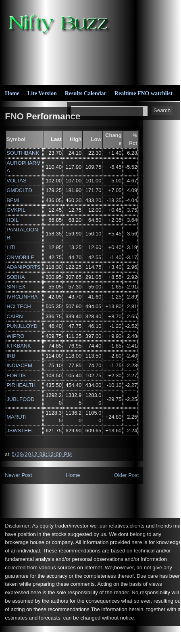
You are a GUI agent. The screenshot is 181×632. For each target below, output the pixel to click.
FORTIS (15, 375)
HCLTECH (18, 306)
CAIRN (14, 316)
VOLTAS (16, 181)
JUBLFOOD (20, 399)
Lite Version (42, 93)
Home (12, 93)
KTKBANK (18, 346)
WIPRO (15, 336)
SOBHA (15, 277)
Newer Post (18, 475)
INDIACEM (19, 365)
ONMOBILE (20, 257)
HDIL (12, 220)
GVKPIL (15, 210)
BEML (13, 200)
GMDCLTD (19, 190)
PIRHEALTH (20, 385)
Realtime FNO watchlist (143, 93)
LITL (11, 247)
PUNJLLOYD (21, 326)
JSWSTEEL (20, 430)
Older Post (126, 475)
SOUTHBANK (22, 153)
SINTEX (15, 287)
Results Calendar (85, 93)
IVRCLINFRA (21, 297)
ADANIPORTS (23, 267)
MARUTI (16, 417)
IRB (10, 356)
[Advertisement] (111, 59)
